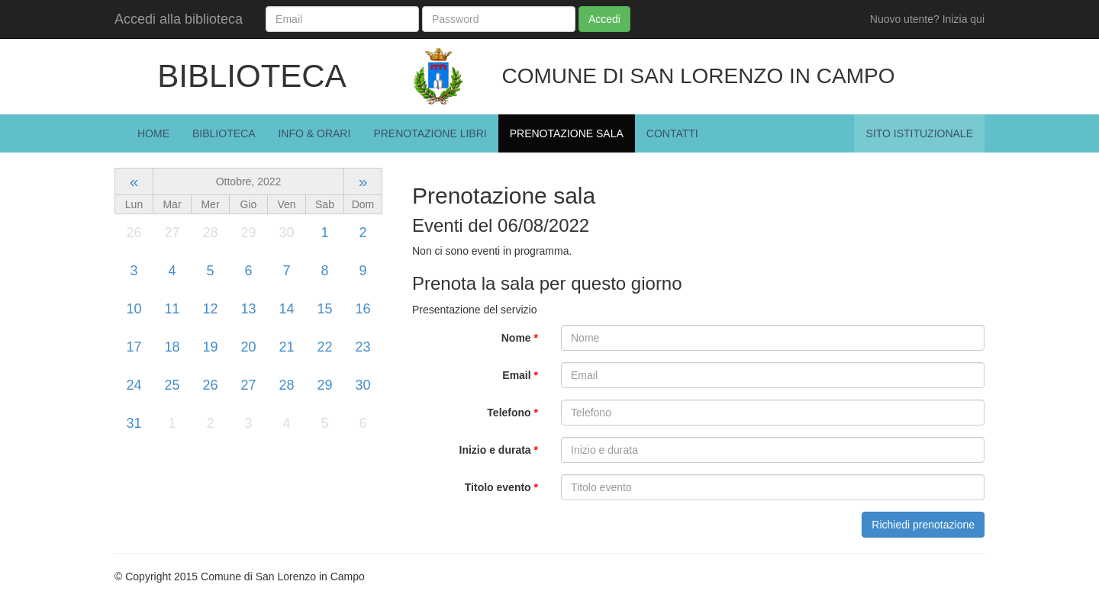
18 (171, 347)
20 (248, 347)
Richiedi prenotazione (923, 525)
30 (362, 385)
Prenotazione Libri (429, 133)
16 (362, 308)
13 (248, 308)
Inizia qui (964, 19)
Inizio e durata (498, 450)
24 (133, 385)
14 (286, 308)
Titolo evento (501, 487)
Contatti (672, 133)
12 (210, 308)
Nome (519, 338)
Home (153, 133)
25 (171, 385)
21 (286, 347)
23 (362, 347)
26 (210, 385)
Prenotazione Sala (567, 133)
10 (133, 308)
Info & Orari (314, 133)
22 (324, 347)
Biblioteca (223, 133)
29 (324, 385)
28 (286, 385)
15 (324, 308)
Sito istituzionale (919, 133)
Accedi (604, 19)
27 (248, 385)
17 (133, 347)
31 (133, 423)
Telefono (512, 412)
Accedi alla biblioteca (178, 19)
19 (210, 347)
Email (520, 375)
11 (171, 308)
